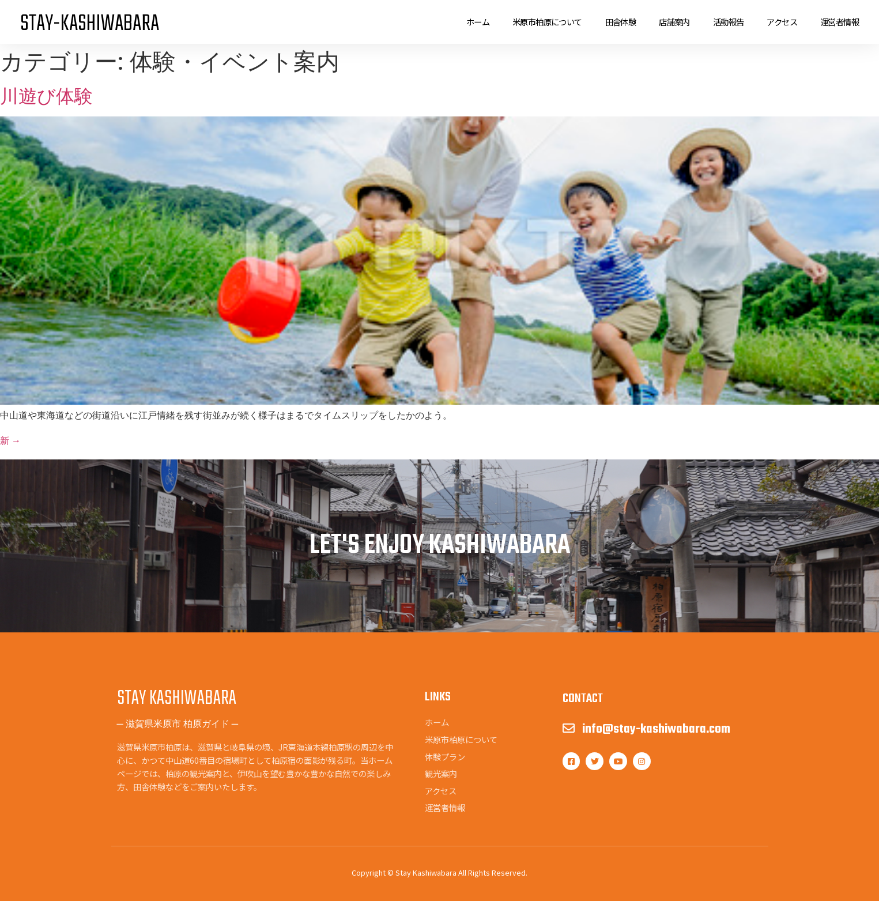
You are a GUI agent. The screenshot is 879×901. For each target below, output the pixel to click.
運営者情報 (839, 22)
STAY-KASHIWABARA (89, 24)
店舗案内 (674, 22)
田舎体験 (620, 22)
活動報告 (728, 22)
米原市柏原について (547, 22)
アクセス (782, 22)
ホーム (477, 22)
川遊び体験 (46, 96)
